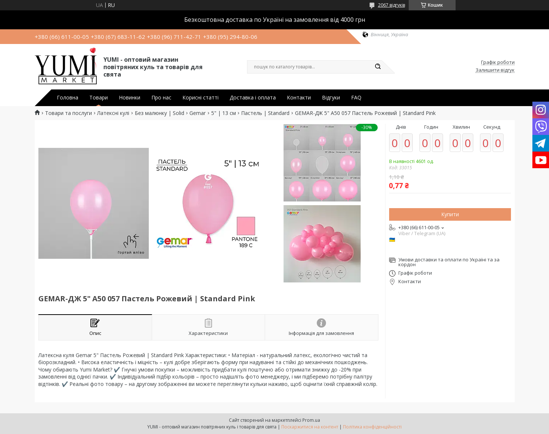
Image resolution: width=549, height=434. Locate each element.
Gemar (197, 113)
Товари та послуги (68, 113)
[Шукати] (378, 67)
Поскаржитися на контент (309, 427)
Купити (450, 214)
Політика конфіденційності (372, 427)
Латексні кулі (113, 113)
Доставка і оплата (253, 97)
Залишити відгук (495, 70)
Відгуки (331, 97)
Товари (98, 97)
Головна (67, 97)
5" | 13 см (223, 113)
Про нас (161, 97)
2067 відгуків (391, 5)
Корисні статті (200, 97)
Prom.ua (311, 420)
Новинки (129, 97)
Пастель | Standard (265, 113)
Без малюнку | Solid (159, 113)
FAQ (356, 97)
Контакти (299, 97)
